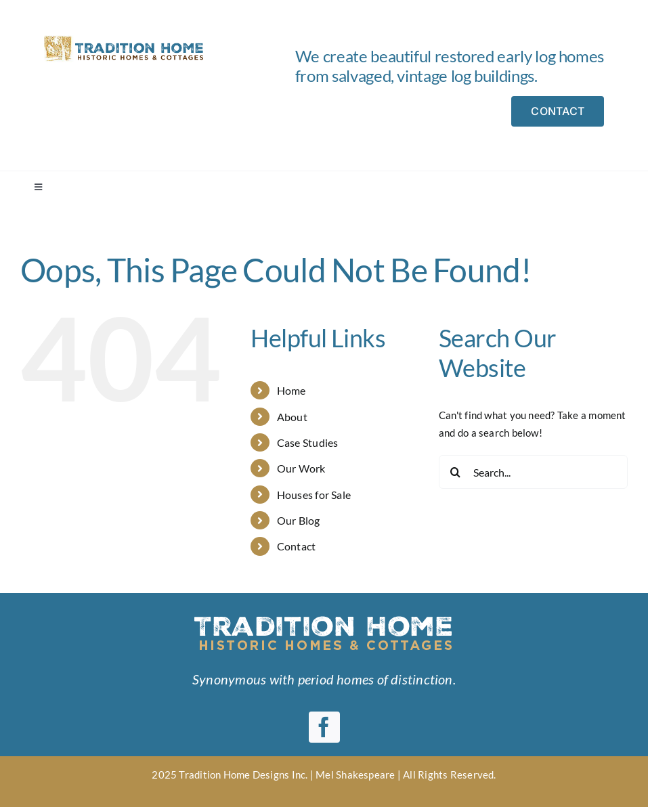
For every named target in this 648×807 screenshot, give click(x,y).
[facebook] (324, 727)
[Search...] (533, 472)
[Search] (456, 472)
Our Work (301, 468)
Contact (296, 546)
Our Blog (298, 520)
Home (291, 390)
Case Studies (308, 442)
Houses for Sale (314, 494)
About (292, 416)
